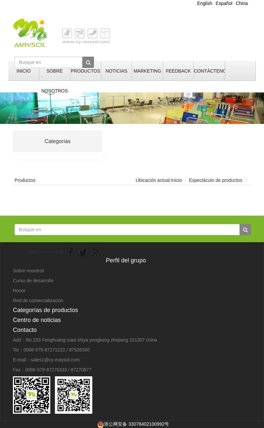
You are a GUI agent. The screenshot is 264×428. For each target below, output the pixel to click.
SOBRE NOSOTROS (54, 74)
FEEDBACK (178, 71)
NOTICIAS (116, 71)
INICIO (24, 71)
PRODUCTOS (85, 71)
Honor (19, 290)
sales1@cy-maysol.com (55, 359)
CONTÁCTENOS (209, 71)
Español (224, 3)
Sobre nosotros (28, 270)
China (242, 3)
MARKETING (147, 71)
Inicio (176, 180)
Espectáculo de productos (215, 180)
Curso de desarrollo (33, 280)
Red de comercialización (38, 300)
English (204, 3)
